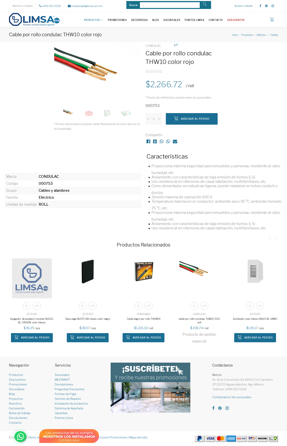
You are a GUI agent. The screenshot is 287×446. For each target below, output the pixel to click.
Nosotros (15, 403)
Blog (155, 20)
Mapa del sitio (138, 437)
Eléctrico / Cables (267, 34)
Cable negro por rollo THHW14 (143, 318)
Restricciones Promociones (109, 437)
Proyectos (16, 398)
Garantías (61, 413)
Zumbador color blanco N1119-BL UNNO (255, 318)
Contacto (216, 20)
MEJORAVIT (62, 379)
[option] (98, 73)
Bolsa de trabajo (20, 413)
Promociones (117, 20)
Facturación (17, 408)
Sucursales (171, 20)
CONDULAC (199, 314)
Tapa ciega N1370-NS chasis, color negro (87, 318)
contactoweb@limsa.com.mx (85, 6)
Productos (92, 20)
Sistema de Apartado (69, 408)
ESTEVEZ (32, 314)
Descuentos (236, 20)
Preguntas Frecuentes (70, 389)
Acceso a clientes (243, 5)
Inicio (235, 34)
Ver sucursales (241, 397)
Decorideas (139, 20)
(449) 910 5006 (50, 6)
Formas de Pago (65, 394)
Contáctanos (221, 397)
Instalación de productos (71, 403)
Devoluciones (18, 418)
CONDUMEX (143, 314)
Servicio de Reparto (68, 398)
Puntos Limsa (194, 20)
